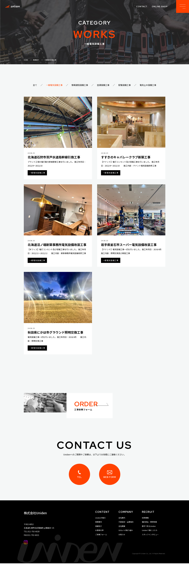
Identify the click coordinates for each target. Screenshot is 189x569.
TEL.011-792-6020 (31, 537)
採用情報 (145, 523)
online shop (160, 6)
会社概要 (121, 532)
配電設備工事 (124, 85)
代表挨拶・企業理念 (126, 527)
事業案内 (98, 527)
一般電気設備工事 (54, 85)
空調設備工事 (103, 85)
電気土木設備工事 (148, 85)
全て (35, 85)
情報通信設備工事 (80, 85)
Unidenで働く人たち (149, 536)
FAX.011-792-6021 (31, 540)
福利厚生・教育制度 (149, 527)
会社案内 (121, 523)
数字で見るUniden (149, 532)
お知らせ (121, 540)
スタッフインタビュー (150, 540)
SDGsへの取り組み (125, 536)
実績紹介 (98, 532)
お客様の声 (99, 536)
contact (141, 6)
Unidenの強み (100, 523)
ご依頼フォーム (101, 540)
